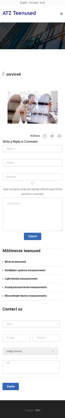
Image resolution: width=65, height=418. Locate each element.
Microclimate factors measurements (26, 295)
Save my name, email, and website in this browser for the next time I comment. (32, 192)
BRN (37, 410)
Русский (33, 2)
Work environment (15, 261)
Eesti (42, 2)
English (24, 2)
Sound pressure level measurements (26, 287)
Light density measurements (21, 278)
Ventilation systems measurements (25, 270)
